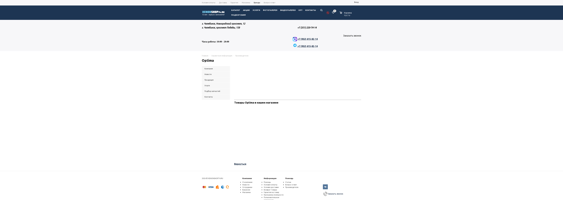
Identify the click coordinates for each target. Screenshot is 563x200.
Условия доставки (271, 187)
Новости (245, 185)
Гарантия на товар (271, 192)
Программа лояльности (273, 195)
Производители (291, 187)
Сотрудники (247, 187)
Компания (247, 178)
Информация (270, 178)
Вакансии (246, 190)
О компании (247, 182)
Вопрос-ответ (291, 185)
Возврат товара (270, 190)
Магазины (246, 192)
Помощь (289, 178)
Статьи (288, 182)
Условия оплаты (270, 185)
